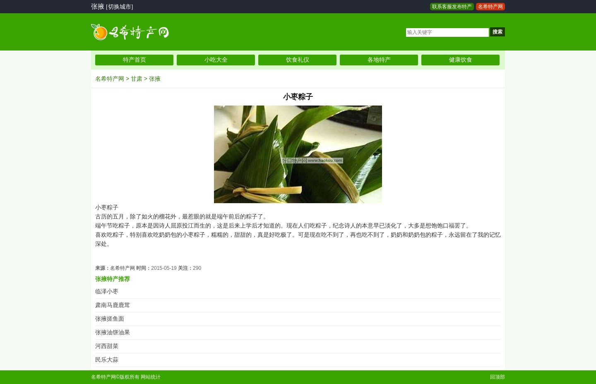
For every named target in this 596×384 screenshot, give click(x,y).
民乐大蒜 (106, 360)
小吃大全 (216, 60)
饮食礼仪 (297, 60)
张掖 (155, 78)
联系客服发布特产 (452, 7)
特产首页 (134, 60)
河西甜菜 (106, 346)
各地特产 (379, 60)
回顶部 (497, 377)
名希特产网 (490, 7)
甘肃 (136, 78)
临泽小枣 (106, 291)
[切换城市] (119, 7)
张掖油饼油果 (112, 332)
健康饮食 (460, 60)
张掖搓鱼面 (109, 319)
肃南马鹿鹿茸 (112, 305)
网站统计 (151, 377)
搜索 (497, 32)
